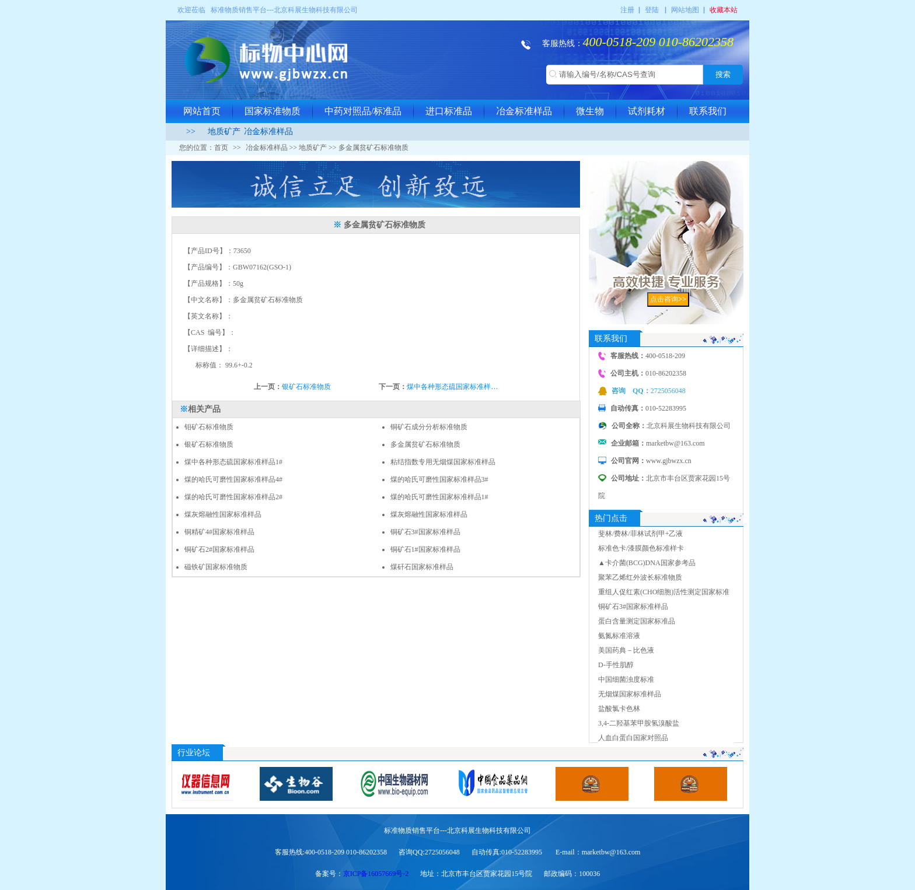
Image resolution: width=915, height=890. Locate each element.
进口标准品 (448, 111)
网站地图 (685, 10)
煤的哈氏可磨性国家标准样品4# (233, 479)
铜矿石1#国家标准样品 (425, 549)
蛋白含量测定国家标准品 (636, 621)
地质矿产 (224, 131)
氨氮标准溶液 (619, 636)
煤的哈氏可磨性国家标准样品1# (439, 497)
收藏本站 (724, 10)
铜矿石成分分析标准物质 (428, 427)
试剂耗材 (646, 111)
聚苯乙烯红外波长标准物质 (640, 577)
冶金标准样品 (524, 111)
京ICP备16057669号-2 (376, 874)
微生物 (590, 111)
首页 (221, 147)
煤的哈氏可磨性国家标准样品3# (439, 479)
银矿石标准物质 (306, 387)
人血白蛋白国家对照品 (633, 738)
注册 (627, 10)
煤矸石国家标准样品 (421, 567)
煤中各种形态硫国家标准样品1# (233, 462)
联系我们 (708, 111)
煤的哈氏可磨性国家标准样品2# (233, 497)
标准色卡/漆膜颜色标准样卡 (641, 548)
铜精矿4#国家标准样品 (219, 532)
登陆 (652, 10)
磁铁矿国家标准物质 (215, 567)
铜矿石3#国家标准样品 (425, 532)
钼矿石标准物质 (208, 427)
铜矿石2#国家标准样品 (219, 549)
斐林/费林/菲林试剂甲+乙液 (640, 534)
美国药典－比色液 (626, 650)
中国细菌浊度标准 (626, 679)
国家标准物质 (273, 111)
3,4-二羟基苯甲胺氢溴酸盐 (638, 723)
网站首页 (202, 111)
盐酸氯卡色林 (619, 709)
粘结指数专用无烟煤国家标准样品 (442, 462)
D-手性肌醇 (616, 665)
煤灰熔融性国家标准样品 (222, 514)
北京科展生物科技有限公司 (316, 10)
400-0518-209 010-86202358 (658, 41)
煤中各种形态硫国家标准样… (452, 387)
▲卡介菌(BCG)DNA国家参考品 (647, 563)
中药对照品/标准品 (362, 111)
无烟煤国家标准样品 (629, 694)
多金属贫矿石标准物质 (425, 444)
